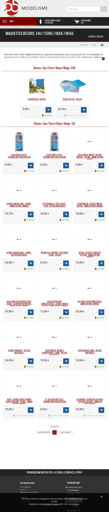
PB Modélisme (23, 8)
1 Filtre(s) (95, 37)
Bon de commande (29, 492)
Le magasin (25, 486)
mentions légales (51, 504)
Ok (101, 496)
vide (95, 21)
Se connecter (59, 21)
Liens (22, 489)
